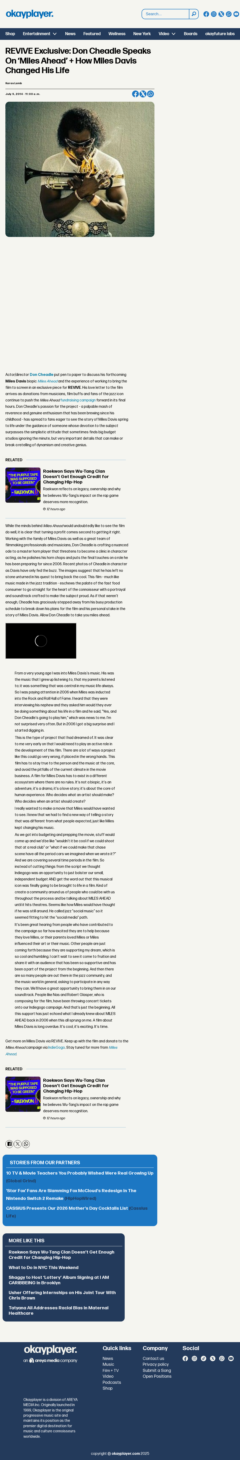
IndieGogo (56, 1047)
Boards (190, 33)
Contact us (153, 1358)
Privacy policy (156, 1364)
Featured (92, 33)
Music (108, 1364)
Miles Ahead (47, 381)
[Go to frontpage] (29, 14)
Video (164, 33)
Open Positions (157, 1376)
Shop (10, 33)
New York (142, 33)
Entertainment (36, 33)
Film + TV (111, 1370)
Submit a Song (157, 1370)
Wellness (117, 33)
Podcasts (112, 1382)
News (70, 33)
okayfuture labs (220, 33)
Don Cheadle (41, 375)
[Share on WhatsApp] (150, 93)
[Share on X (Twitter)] (142, 93)
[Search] (193, 14)
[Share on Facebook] (135, 93)
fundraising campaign (78, 400)
